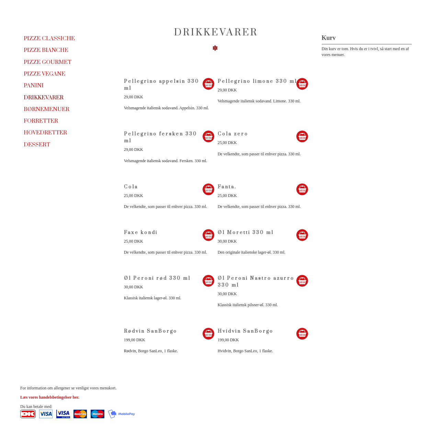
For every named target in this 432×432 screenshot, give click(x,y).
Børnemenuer (46, 109)
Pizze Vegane (44, 73)
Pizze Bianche (46, 50)
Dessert (37, 144)
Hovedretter (45, 132)
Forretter (41, 121)
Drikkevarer (44, 97)
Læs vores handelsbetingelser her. (49, 397)
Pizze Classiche (49, 38)
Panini (34, 85)
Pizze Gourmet (47, 62)
